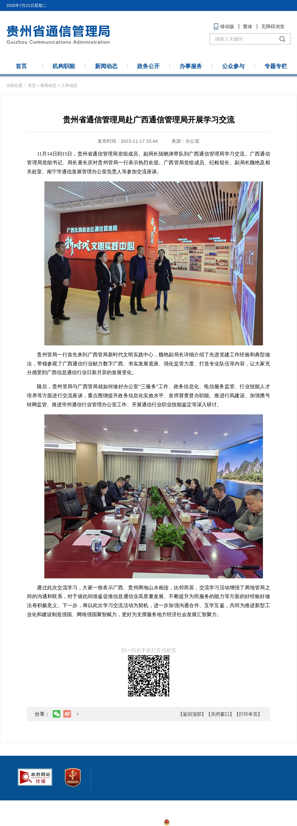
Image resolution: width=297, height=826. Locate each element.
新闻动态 (106, 66)
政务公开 (148, 66)
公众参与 (233, 66)
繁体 (247, 26)
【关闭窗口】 (220, 714)
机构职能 (63, 66)
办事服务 (191, 66)
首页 (21, 66)
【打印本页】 (248, 714)
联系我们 (40, 806)
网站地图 (17, 806)
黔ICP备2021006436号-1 (138, 822)
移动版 (227, 26)
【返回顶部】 (192, 714)
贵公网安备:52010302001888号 (199, 822)
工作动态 (69, 85)
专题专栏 (276, 66)
